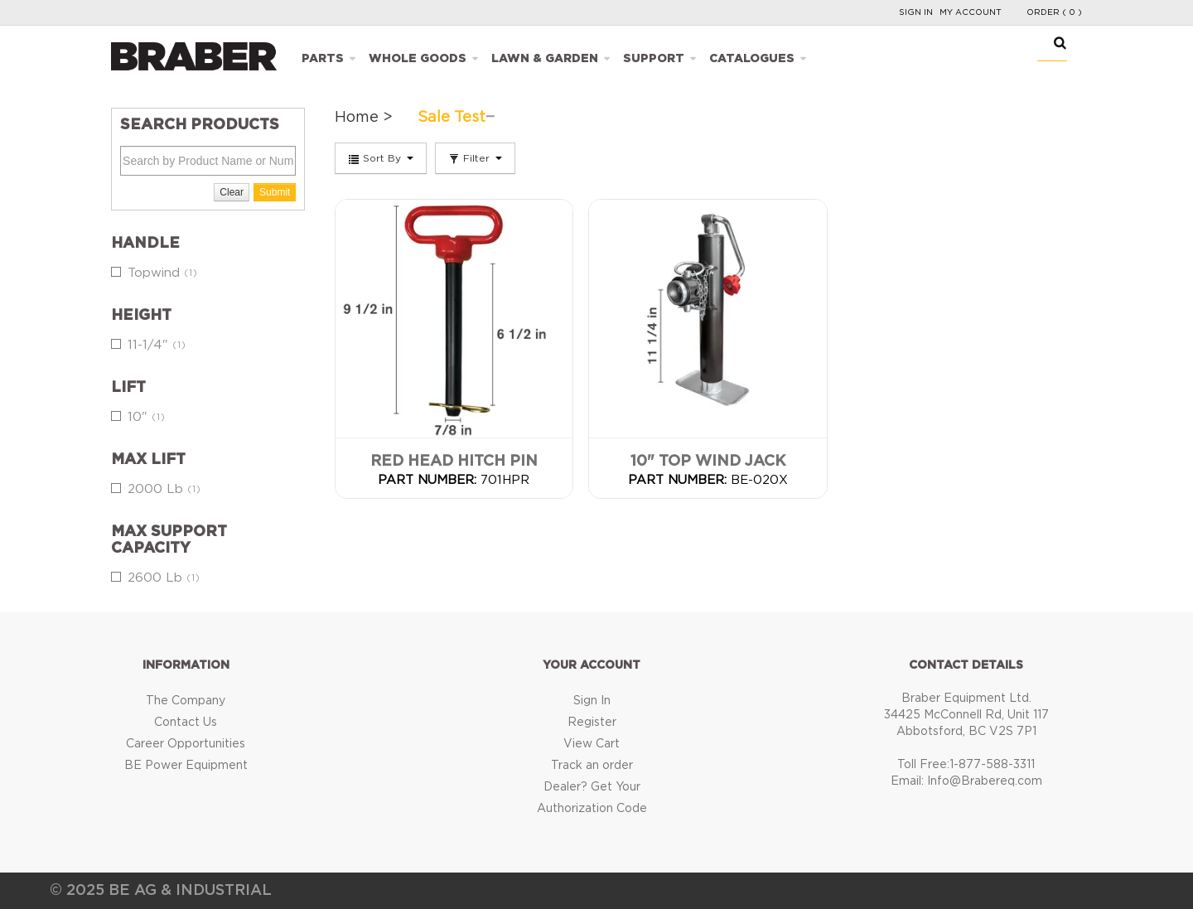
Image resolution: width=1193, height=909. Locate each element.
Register (592, 722)
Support (653, 59)
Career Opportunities (185, 744)
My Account (970, 12)
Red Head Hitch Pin (454, 461)
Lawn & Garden (544, 59)
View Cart (591, 744)
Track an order (592, 765)
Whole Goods (417, 59)
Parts (323, 59)
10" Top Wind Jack (707, 461)
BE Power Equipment (186, 765)
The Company (185, 701)
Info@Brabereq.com (984, 781)
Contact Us (185, 722)
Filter (475, 159)
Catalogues (752, 59)
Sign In (916, 12)
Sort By (380, 159)
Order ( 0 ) (1054, 12)
